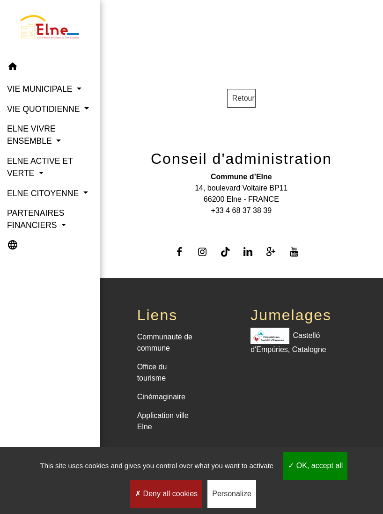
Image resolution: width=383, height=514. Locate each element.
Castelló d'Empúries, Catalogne (288, 340)
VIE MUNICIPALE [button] (40, 89)
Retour (243, 98)
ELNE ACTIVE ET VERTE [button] (40, 167)
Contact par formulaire (241, 225)
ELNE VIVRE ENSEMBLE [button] (31, 135)
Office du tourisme (152, 372)
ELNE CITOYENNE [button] (44, 193)
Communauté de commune (164, 342)
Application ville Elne (163, 421)
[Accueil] (49, 28)
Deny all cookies (166, 494)
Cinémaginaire (161, 397)
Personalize (231, 494)
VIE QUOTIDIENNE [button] (44, 109)
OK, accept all (315, 466)
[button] (50, 68)
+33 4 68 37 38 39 (241, 210)
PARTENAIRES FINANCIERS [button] (36, 219)
